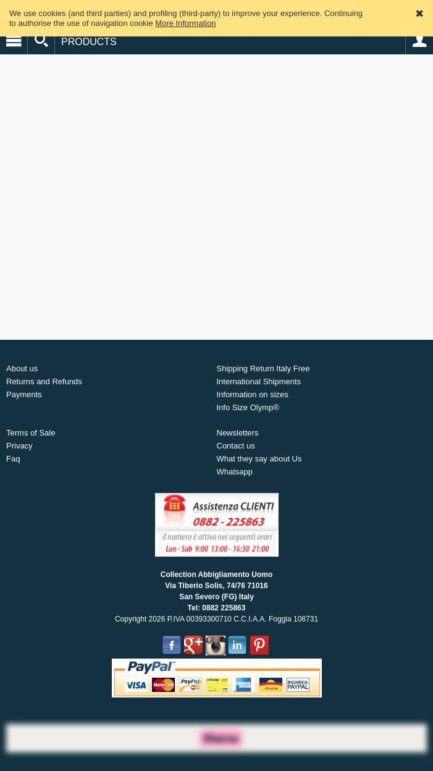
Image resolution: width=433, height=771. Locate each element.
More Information (185, 23)
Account (419, 40)
